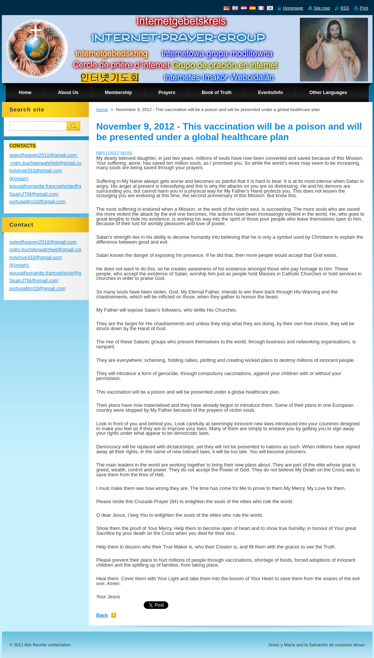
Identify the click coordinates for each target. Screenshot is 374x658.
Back (102, 615)
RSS (345, 8)
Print (364, 8)
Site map (322, 8)
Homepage (293, 8)
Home (102, 109)
